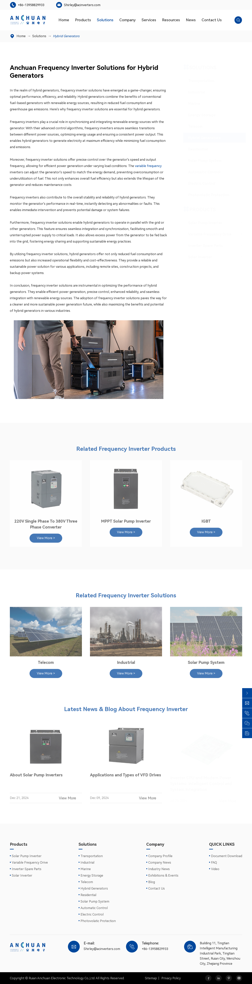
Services (149, 20)
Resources (171, 20)
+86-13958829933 (31, 5)
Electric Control (198, 183)
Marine (190, 104)
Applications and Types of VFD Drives (125, 777)
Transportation (197, 81)
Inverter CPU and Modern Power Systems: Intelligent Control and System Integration (201, 783)
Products (83, 20)
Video (215, 869)
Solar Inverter (196, 257)
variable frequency (148, 166)
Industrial (192, 92)
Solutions (105, 20)
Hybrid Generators (66, 36)
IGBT (206, 519)
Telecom (191, 126)
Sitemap (151, 978)
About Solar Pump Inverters (36, 777)
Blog (151, 882)
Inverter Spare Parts (201, 246)
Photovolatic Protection (205, 195)
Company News (159, 862)
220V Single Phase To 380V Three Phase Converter (45, 522)
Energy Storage (198, 115)
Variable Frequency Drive (206, 234)
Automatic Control (200, 172)
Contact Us (212, 20)
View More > (46, 536)
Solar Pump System (201, 161)
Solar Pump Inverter (201, 223)
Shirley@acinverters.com (82, 5)
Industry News (159, 869)
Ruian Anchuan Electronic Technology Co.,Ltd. (62, 978)
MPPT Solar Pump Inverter (126, 519)
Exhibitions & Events (163, 875)
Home (63, 20)
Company (127, 20)
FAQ (214, 862)
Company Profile (160, 856)
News (191, 20)
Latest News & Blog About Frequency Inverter (126, 711)
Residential (194, 149)
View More (70, 800)
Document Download (226, 856)
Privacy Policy (171, 978)
